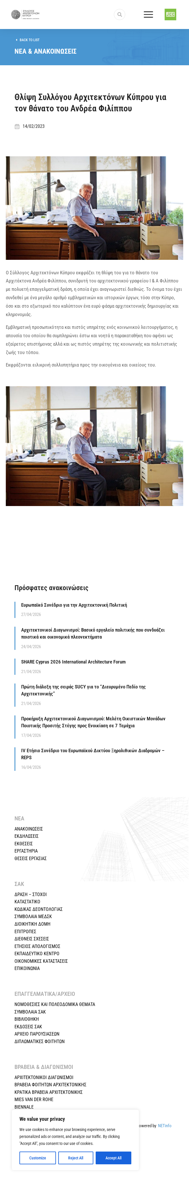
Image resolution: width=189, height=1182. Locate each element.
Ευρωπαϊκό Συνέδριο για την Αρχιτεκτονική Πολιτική (74, 605)
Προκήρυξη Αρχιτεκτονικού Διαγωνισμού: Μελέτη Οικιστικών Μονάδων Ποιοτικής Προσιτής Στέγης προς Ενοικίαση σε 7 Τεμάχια (93, 722)
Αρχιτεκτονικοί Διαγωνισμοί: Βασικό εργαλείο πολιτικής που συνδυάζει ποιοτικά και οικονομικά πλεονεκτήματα (93, 633)
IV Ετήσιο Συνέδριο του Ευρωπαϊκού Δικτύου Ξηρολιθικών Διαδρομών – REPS (92, 754)
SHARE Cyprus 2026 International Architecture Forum (73, 662)
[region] (75, 1140)
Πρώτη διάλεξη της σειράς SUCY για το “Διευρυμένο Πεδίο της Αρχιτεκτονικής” (83, 690)
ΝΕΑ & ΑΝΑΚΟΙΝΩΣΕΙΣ (45, 51)
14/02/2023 (34, 126)
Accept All (113, 1158)
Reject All (75, 1158)
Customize (37, 1158)
